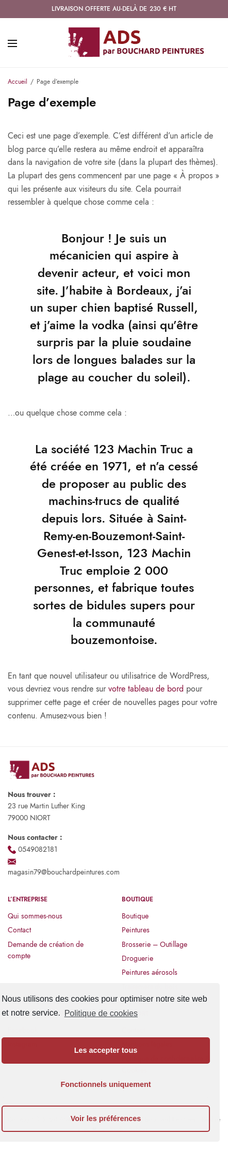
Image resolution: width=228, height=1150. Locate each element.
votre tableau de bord (146, 689)
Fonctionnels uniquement (105, 1084)
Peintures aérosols (149, 972)
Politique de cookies (101, 1013)
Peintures (136, 930)
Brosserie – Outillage (154, 944)
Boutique (135, 916)
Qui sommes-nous (35, 916)
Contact (19, 930)
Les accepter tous (105, 1050)
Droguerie (137, 958)
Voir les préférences (106, 1118)
